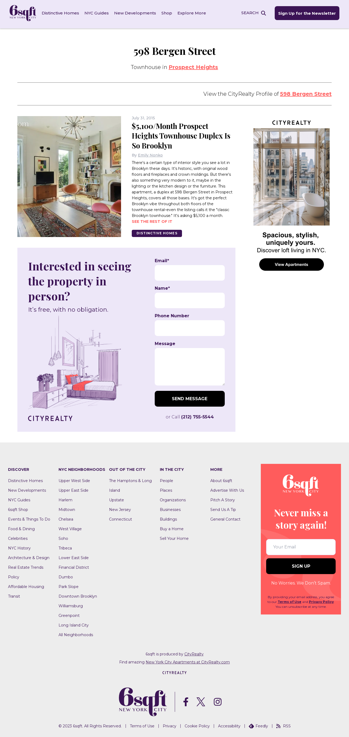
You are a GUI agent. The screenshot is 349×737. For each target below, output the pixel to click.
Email (162, 259)
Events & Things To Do (29, 517)
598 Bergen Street (306, 92)
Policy (13, 575)
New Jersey (120, 507)
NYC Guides (98, 13)
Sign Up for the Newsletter (306, 13)
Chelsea (66, 517)
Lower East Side (74, 555)
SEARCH (248, 13)
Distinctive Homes (61, 13)
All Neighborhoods (76, 633)
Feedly (258, 724)
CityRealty (194, 652)
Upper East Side (73, 488)
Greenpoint (69, 613)
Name (162, 286)
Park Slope (69, 584)
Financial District (74, 565)
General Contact (225, 517)
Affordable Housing (26, 584)
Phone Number (172, 314)
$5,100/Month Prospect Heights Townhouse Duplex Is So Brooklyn (183, 133)
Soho (63, 536)
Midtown (67, 507)
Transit (14, 594)
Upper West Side (74, 478)
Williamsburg (71, 604)
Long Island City (74, 623)
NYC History (19, 546)
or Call (190, 415)
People (166, 478)
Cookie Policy (197, 724)
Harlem (65, 498)
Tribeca (65, 546)
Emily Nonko (150, 153)
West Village (70, 527)
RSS (283, 724)
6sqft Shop (18, 507)
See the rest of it (152, 219)
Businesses (170, 507)
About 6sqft (221, 478)
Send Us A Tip (223, 507)
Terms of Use (289, 600)
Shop (167, 13)
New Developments (136, 13)
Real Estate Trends (25, 565)
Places (166, 488)
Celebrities (18, 536)
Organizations (173, 498)
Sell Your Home (174, 536)
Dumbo (66, 575)
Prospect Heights (193, 65)
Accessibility (229, 724)
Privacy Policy (321, 600)
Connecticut (120, 517)
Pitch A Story (222, 498)
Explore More (193, 13)
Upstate (116, 498)
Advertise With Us (227, 488)
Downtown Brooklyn (78, 594)
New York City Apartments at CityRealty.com (188, 660)
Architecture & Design (28, 555)
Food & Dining (21, 527)
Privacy (169, 724)
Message (165, 341)
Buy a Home (172, 527)
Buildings (168, 517)
